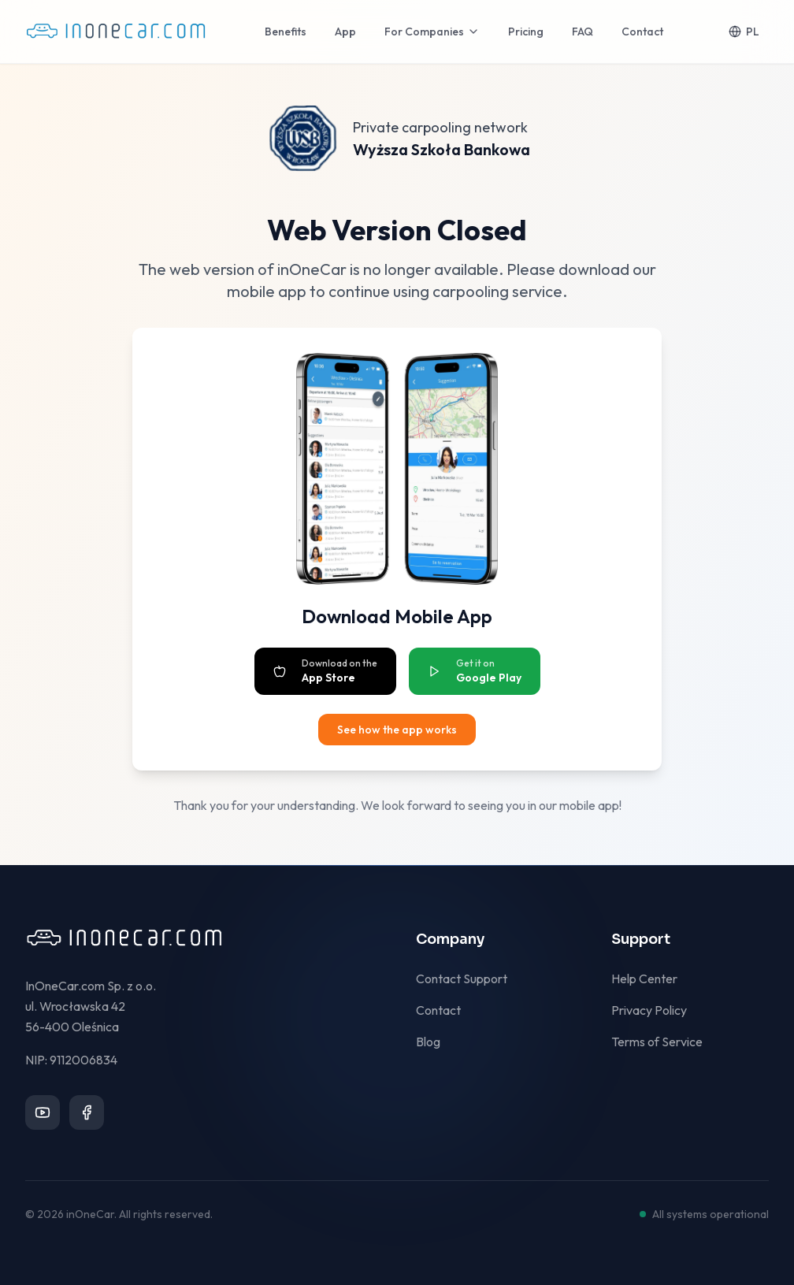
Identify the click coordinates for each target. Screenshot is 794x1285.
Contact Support (468, 978)
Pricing (526, 31)
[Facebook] (86, 1112)
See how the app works (397, 729)
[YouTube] (42, 1112)
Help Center (650, 978)
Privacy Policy (655, 1010)
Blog (434, 1041)
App (345, 31)
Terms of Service (663, 1041)
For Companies (432, 31)
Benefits (285, 31)
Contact (642, 31)
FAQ (582, 31)
